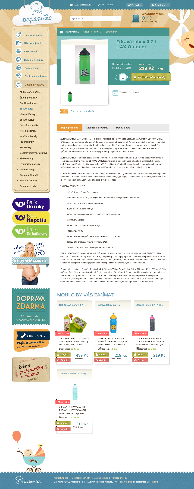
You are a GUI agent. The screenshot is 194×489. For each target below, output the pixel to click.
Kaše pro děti (26, 51)
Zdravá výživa (27, 120)
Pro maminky (27, 142)
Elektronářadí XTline (30, 92)
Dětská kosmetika (29, 125)
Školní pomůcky (28, 97)
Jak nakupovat (101, 478)
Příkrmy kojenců (28, 43)
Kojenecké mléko (28, 35)
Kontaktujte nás (61, 478)
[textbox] (92, 18)
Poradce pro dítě (119, 478)
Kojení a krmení (28, 131)
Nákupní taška (153, 14)
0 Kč (147, 18)
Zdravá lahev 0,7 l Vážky (72, 373)
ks (128, 77)
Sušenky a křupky (29, 59)
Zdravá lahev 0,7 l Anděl (149, 305)
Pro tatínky (25, 147)
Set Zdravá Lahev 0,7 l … (73, 305)
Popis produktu (69, 127)
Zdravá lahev (26, 108)
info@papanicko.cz (83, 5)
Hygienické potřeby (30, 164)
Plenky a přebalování (31, 76)
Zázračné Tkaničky (30, 175)
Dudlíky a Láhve (28, 103)
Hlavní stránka (69, 32)
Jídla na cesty (27, 169)
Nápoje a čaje (27, 67)
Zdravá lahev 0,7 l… (109, 305)
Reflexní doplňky (29, 180)
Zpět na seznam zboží (77, 111)
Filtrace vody (26, 158)
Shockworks (152, 482)
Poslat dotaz (123, 127)
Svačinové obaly (28, 136)
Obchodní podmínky (81, 478)
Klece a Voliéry (27, 114)
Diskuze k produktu (97, 127)
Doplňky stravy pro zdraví (33, 153)
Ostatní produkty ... (30, 84)
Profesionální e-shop (123, 482)
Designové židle (28, 186)
